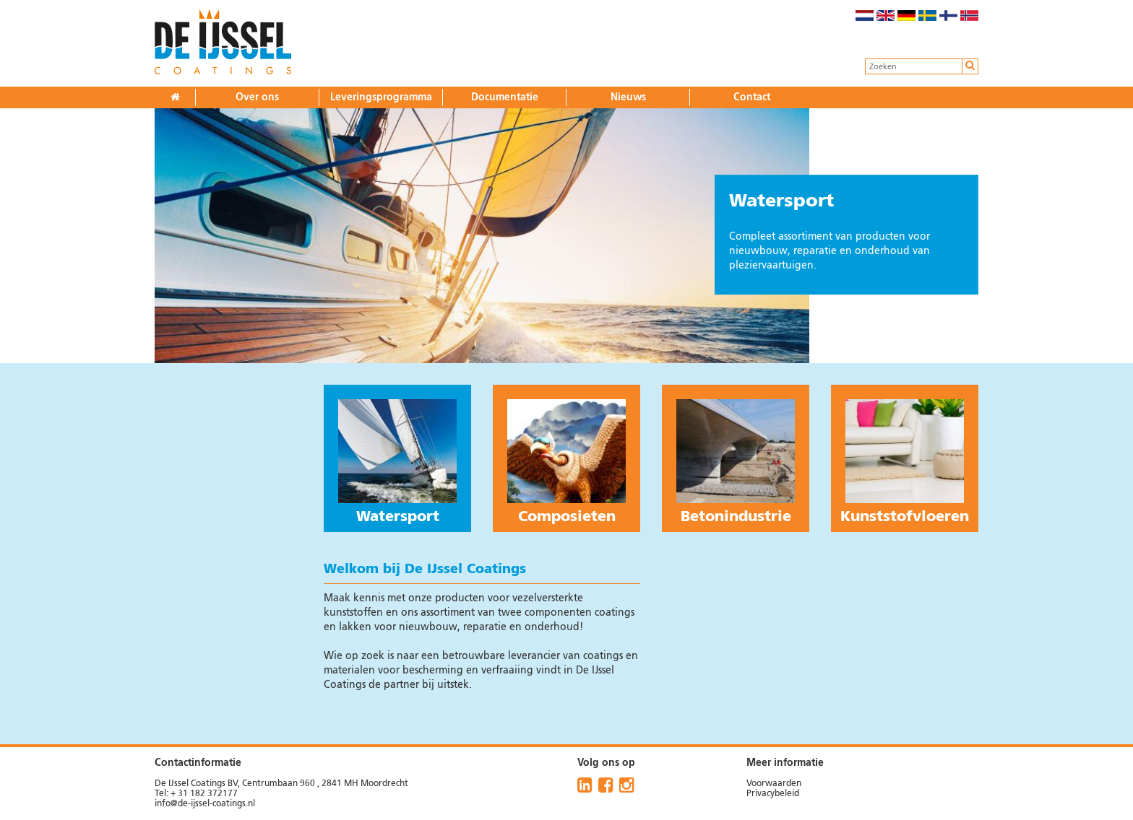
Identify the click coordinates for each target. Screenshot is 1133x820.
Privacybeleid (772, 794)
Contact (751, 97)
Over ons (257, 97)
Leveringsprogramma (381, 97)
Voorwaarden (773, 784)
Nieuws (628, 97)
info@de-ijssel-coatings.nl (205, 804)
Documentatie (504, 97)
